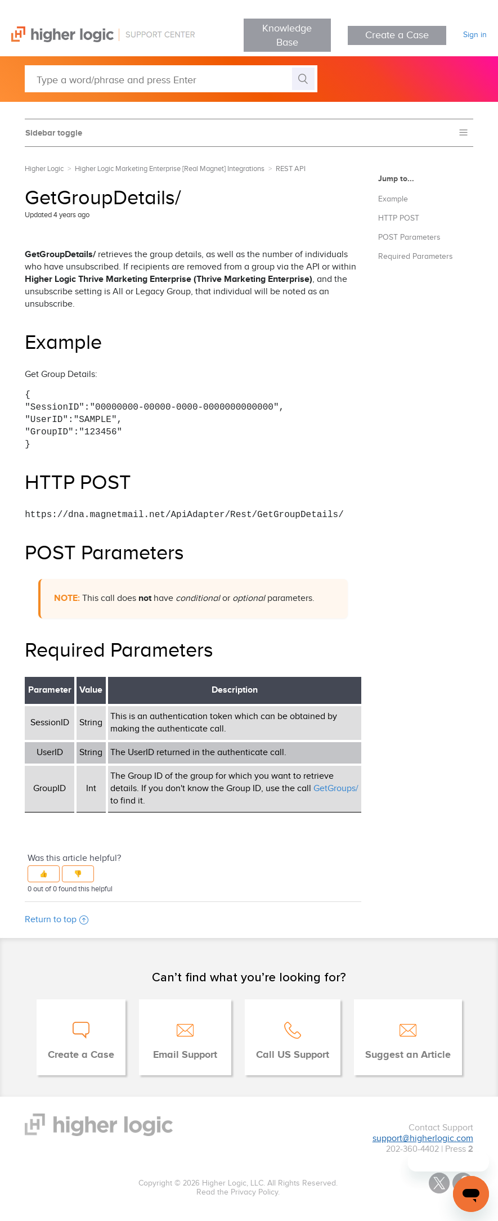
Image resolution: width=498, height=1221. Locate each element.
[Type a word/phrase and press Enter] (171, 78)
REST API (291, 168)
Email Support (185, 1055)
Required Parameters (415, 256)
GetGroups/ (335, 788)
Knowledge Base (287, 35)
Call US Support (292, 1055)
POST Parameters (409, 237)
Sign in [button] (475, 34)
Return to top (56, 919)
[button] (44, 873)
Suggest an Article (408, 1055)
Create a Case (397, 35)
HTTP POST (398, 218)
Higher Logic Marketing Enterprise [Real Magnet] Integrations (169, 168)
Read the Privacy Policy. (238, 1192)
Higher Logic (44, 168)
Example (393, 199)
